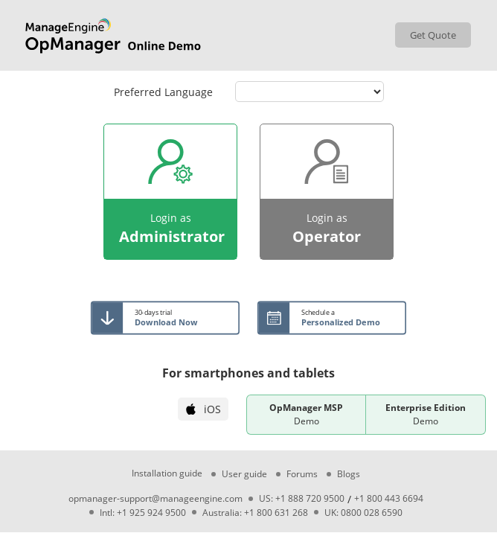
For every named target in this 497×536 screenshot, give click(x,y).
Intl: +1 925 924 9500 (143, 513)
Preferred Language (163, 92)
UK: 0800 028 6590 (363, 513)
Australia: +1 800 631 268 (255, 513)
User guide (244, 474)
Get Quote (433, 35)
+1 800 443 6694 (388, 499)
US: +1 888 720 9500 (301, 499)
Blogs (348, 474)
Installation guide (167, 473)
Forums (302, 474)
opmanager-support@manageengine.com (155, 499)
